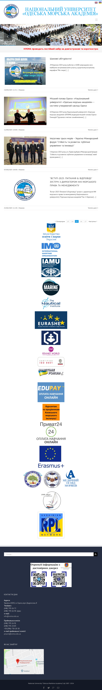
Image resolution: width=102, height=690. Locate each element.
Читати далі (92, 90)
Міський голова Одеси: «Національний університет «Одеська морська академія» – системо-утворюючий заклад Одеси (72, 102)
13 (68, 221)
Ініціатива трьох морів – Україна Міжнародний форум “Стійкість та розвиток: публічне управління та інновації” (74, 142)
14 (72, 221)
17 (85, 221)
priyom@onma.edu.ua (12, 634)
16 (81, 221)
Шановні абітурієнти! (61, 58)
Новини (21, 90)
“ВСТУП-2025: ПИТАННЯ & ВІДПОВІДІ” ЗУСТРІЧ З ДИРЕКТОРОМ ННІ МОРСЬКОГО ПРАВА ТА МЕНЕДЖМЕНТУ (73, 182)
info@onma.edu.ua (11, 616)
